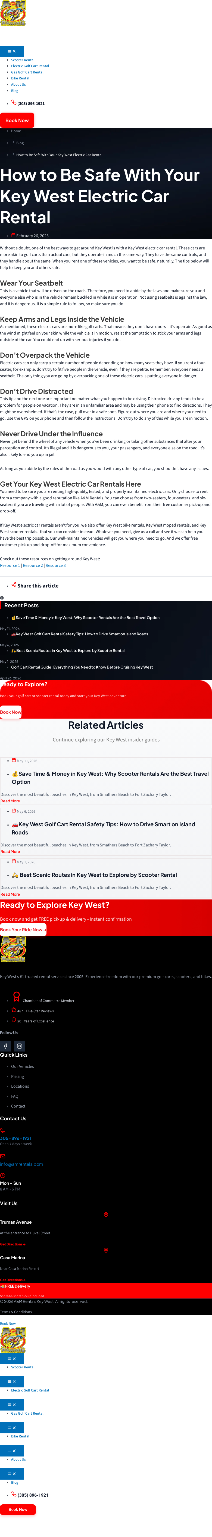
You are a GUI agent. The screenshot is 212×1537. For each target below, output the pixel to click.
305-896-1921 (15, 1140)
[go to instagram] (19, 1047)
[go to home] (13, 13)
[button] (2, 600)
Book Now (8, 1325)
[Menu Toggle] (12, 53)
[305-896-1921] (2, 1132)
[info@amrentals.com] (2, 1157)
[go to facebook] (5, 1047)
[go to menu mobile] (106, 38)
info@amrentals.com (21, 1165)
